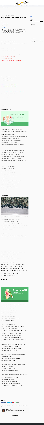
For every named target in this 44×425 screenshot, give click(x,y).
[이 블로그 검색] (35, 21)
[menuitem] (2, 6)
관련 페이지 (10, 80)
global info (2, 7)
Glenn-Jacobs (9, 409)
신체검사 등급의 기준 (5, 25)
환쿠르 (31, 16)
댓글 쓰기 (2, 422)
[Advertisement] (16, 12)
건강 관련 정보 (2, 5)
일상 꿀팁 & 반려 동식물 (9, 5)
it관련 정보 (15, 5)
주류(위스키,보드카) (21, 5)
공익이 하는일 (4, 27)
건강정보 (3, 15)
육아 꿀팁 (6, 7)
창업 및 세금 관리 (27, 5)
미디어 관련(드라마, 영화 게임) (35, 5)
